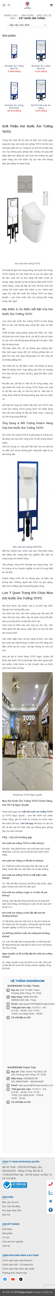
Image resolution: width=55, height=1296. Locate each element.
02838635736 (30, 1078)
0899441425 (18, 1000)
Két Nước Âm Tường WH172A (41, 67)
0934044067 (37, 1081)
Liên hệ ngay (27, 823)
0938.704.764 (30, 996)
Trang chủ (11, 15)
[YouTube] (13, 1279)
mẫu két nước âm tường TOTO (37, 811)
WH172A (27, 546)
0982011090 (22, 1081)
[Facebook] (5, 1279)
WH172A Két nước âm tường (41, 106)
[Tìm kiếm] (9, 5)
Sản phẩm (27, 15)
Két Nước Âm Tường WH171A (14, 67)
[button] (4, 5)
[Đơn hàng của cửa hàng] (27, 25)
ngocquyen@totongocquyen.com (35, 1085)
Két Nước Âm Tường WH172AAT (14, 106)
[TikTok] (21, 1279)
